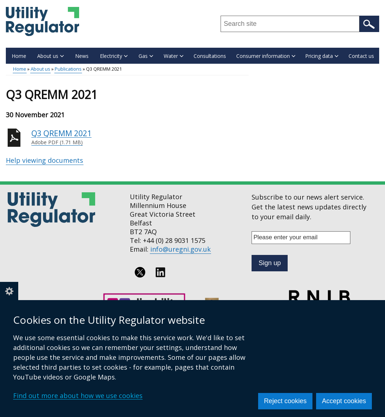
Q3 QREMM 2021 (140, 137)
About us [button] (50, 55)
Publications (68, 69)
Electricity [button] (114, 55)
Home (19, 55)
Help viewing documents (44, 160)
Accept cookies (344, 401)
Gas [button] (146, 55)
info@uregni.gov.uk (180, 249)
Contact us (361, 55)
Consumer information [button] (265, 55)
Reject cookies (285, 401)
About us (40, 69)
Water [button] (173, 55)
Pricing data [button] (321, 55)
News (82, 55)
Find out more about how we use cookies (78, 395)
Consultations (210, 55)
